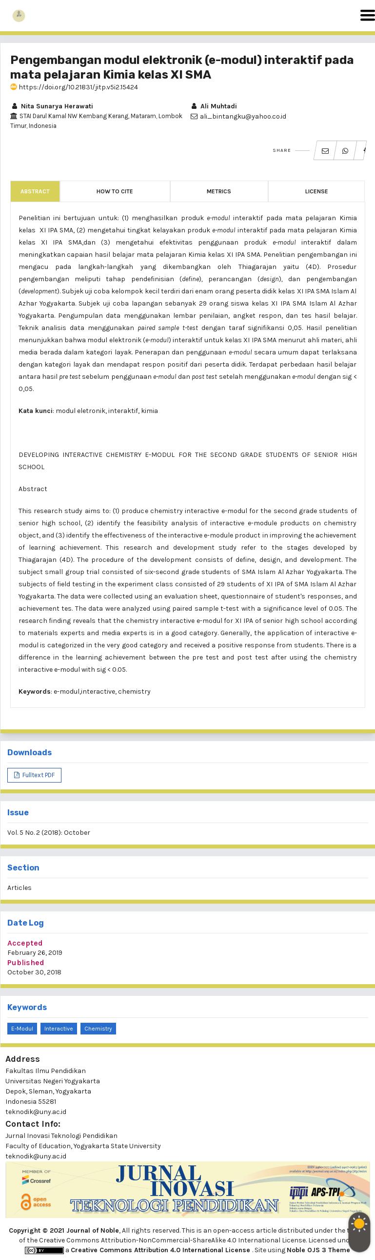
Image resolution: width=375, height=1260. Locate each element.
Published (25, 962)
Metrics (219, 191)
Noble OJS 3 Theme (318, 1250)
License (316, 191)
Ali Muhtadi (213, 106)
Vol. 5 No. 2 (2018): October (48, 832)
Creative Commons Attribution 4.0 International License (161, 1250)
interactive (58, 1028)
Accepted (25, 943)
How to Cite (115, 191)
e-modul (22, 1028)
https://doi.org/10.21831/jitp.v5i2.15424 (74, 87)
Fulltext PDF (38, 775)
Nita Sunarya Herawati (51, 106)
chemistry (98, 1028)
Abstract (35, 191)
